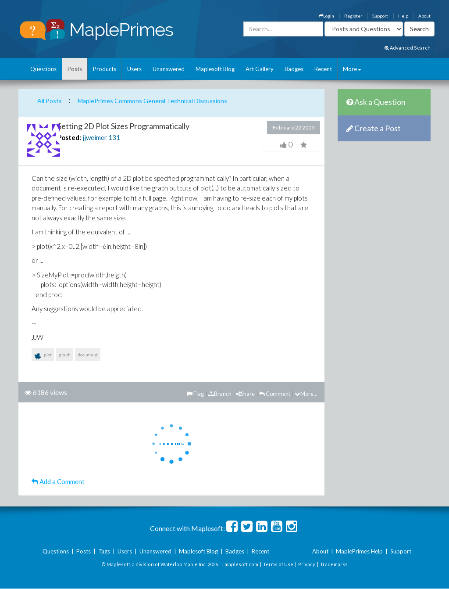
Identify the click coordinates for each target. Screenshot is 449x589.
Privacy (306, 564)
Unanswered (169, 68)
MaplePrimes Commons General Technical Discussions (152, 100)
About (424, 15)
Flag (195, 393)
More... (306, 393)
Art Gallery (260, 68)
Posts (75, 68)
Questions (43, 68)
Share (245, 393)
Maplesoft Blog (215, 68)
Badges (294, 68)
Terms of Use (278, 564)
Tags (104, 551)
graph (65, 354)
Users (134, 68)
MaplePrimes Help (359, 551)
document (88, 354)
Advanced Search (408, 47)
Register (353, 15)
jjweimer (94, 137)
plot (43, 356)
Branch (220, 393)
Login (326, 15)
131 (114, 137)
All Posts (49, 100)
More (352, 68)
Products (104, 68)
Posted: (69, 137)
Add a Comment (58, 481)
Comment (274, 393)
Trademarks (334, 564)
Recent (323, 68)
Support (380, 15)
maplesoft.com (241, 564)
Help (403, 15)
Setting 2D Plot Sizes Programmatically (123, 126)
